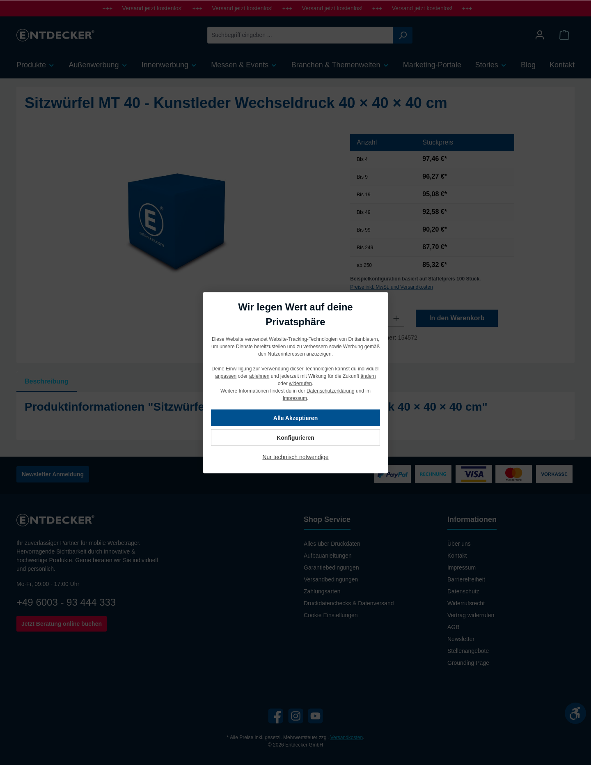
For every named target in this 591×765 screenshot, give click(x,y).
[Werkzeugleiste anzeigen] (575, 713)
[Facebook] (275, 716)
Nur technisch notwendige (295, 456)
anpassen (225, 376)
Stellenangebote (468, 651)
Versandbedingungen (331, 579)
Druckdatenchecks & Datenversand (349, 603)
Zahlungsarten (322, 591)
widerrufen (300, 383)
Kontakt (457, 555)
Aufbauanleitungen (328, 555)
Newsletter (460, 639)
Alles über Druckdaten (332, 543)
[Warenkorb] (564, 35)
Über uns (459, 543)
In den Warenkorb (457, 318)
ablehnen (259, 376)
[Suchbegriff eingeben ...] (300, 35)
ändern (368, 376)
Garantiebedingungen (331, 567)
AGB (453, 627)
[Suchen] (402, 35)
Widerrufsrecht (466, 603)
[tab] (46, 381)
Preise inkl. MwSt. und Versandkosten (391, 287)
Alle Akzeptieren (295, 417)
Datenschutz (463, 591)
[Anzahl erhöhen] (396, 318)
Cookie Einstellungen (331, 615)
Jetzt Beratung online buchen (61, 623)
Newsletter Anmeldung (53, 474)
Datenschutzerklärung (331, 390)
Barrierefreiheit (466, 579)
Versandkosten (346, 737)
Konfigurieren (295, 437)
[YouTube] (315, 716)
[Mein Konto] (539, 35)
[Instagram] (295, 716)
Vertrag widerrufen (470, 615)
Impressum (461, 567)
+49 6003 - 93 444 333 (66, 602)
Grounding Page (468, 662)
